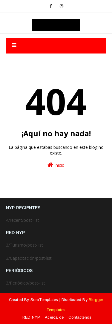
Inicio (56, 165)
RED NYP (31, 317)
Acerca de (54, 317)
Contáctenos (79, 317)
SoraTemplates (44, 299)
